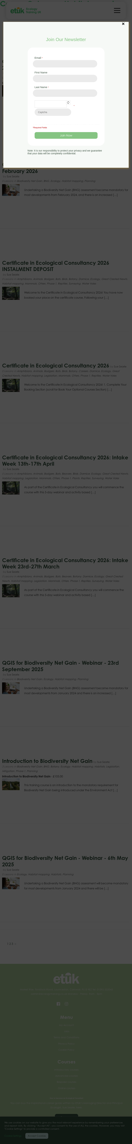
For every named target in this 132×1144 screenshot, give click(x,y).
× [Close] (123, 22)
